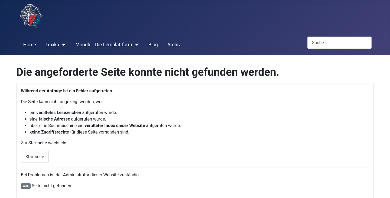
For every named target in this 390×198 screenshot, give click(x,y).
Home (29, 44)
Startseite (34, 156)
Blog (153, 44)
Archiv (174, 44)
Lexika (52, 44)
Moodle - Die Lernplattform (103, 44)
